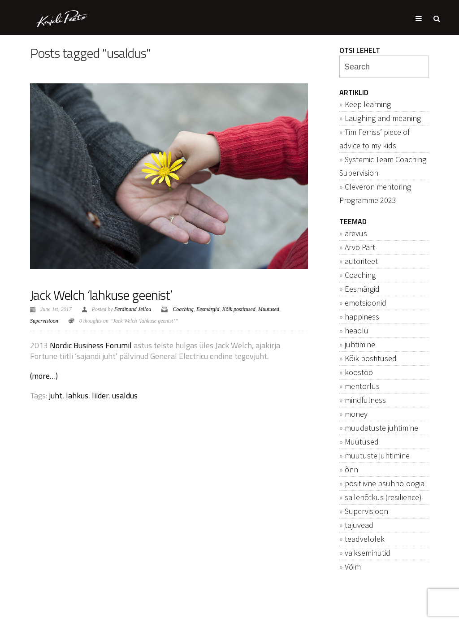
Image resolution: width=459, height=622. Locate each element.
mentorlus (362, 386)
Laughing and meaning (383, 118)
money (356, 414)
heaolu (356, 330)
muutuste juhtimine (377, 455)
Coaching (183, 309)
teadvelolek (365, 539)
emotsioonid (365, 303)
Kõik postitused (238, 309)
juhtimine (360, 344)
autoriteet (361, 261)
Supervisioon (44, 321)
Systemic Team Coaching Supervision (382, 166)
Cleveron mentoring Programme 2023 (375, 193)
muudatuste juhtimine (381, 428)
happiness (362, 316)
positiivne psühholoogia (384, 483)
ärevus (356, 233)
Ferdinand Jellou (133, 309)
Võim (353, 567)
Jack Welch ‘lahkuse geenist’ (101, 295)
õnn (351, 469)
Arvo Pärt (360, 247)
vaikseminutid (367, 553)
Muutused (268, 309)
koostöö (359, 372)
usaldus (125, 395)
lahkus (77, 395)
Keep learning (368, 104)
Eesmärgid (208, 309)
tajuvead (359, 525)
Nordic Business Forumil (91, 345)
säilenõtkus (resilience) (383, 497)
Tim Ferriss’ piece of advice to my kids (374, 139)
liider (100, 395)
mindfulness (365, 400)
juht (55, 395)
